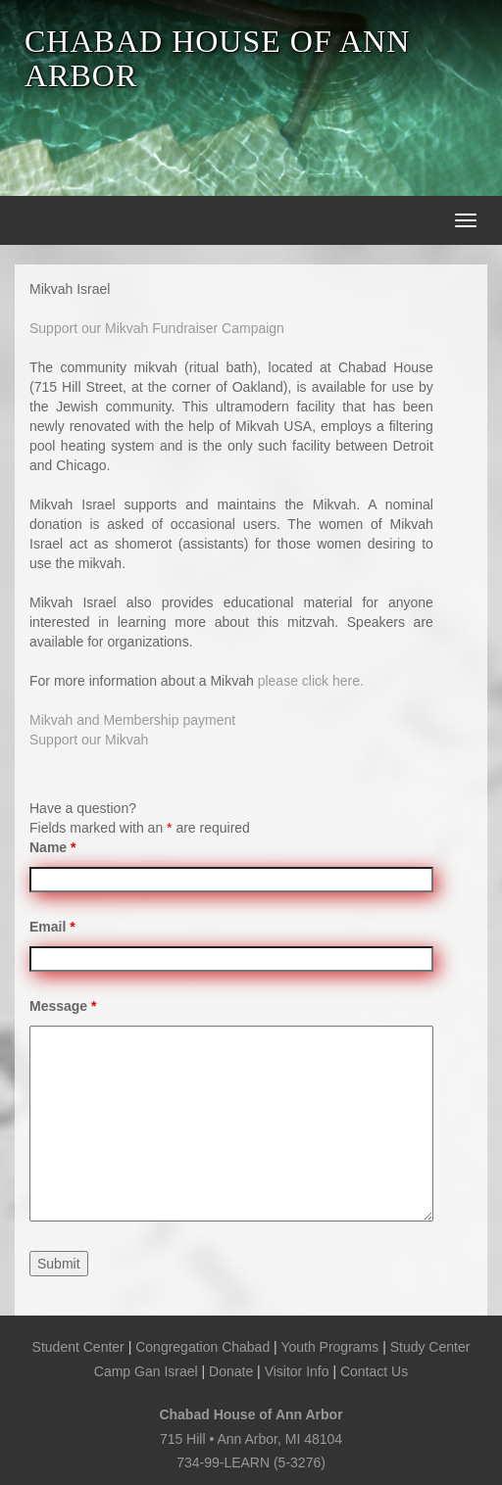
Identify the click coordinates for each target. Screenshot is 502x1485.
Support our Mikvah (88, 739)
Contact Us (374, 1371)
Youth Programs (329, 1347)
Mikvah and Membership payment (132, 720)
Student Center (78, 1347)
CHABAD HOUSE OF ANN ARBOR (217, 58)
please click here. (311, 681)
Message (63, 1006)
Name (52, 847)
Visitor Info (297, 1371)
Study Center (430, 1347)
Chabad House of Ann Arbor (250, 1414)
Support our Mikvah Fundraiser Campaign (156, 328)
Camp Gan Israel (146, 1371)
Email (52, 926)
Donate (231, 1371)
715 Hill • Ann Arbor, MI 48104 (251, 1439)
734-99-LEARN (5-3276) (251, 1462)
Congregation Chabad (202, 1347)
